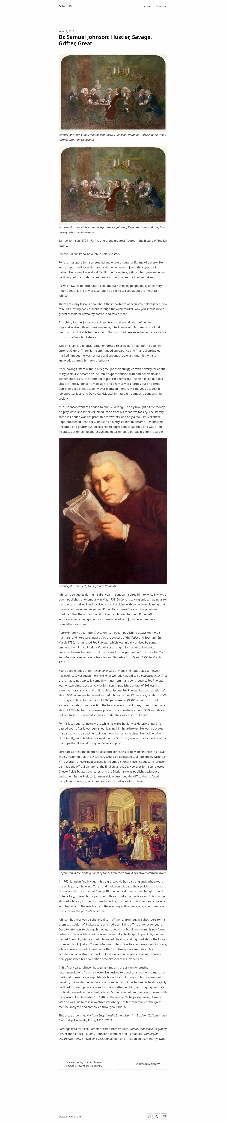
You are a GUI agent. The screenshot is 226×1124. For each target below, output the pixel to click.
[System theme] (164, 1116)
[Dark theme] (157, 1116)
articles (147, 6)
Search (161, 6)
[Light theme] (149, 1116)
